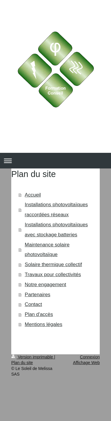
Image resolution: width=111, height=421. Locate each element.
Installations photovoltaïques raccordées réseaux (56, 209)
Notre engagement (45, 284)
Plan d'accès (39, 314)
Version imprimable (32, 357)
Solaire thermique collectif (53, 264)
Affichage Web (86, 362)
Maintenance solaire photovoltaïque (47, 250)
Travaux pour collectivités (53, 274)
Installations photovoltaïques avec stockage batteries (56, 229)
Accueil (33, 195)
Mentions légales (43, 324)
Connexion (90, 357)
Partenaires (37, 294)
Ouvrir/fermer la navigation (55, 160)
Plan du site (22, 362)
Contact (33, 304)
